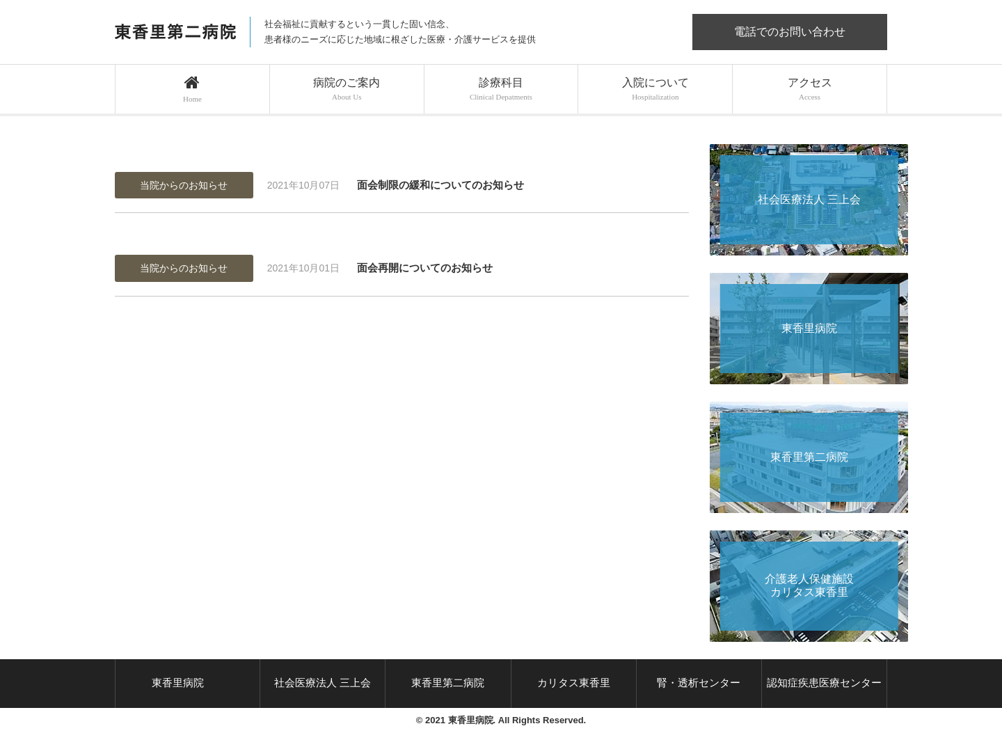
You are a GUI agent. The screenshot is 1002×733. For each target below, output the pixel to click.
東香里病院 (178, 682)
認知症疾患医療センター (824, 682)
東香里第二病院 (447, 682)
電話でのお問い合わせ (789, 32)
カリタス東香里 (573, 682)
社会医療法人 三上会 (322, 682)
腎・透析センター (698, 682)
